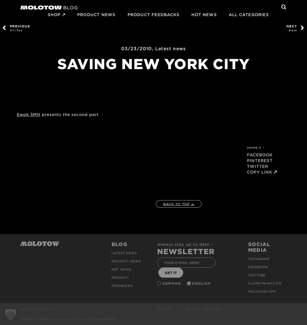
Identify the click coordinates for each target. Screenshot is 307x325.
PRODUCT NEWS (96, 14)
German (172, 283)
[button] (10, 314)
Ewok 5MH (29, 114)
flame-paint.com (265, 283)
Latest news (170, 48)
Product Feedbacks (153, 14)
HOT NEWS (204, 14)
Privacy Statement (204, 309)
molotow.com (262, 291)
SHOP (54, 14)
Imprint (164, 309)
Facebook (258, 267)
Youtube (257, 275)
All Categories (249, 14)
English (202, 283)
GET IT (171, 273)
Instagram (259, 259)
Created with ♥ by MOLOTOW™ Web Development (69, 319)
